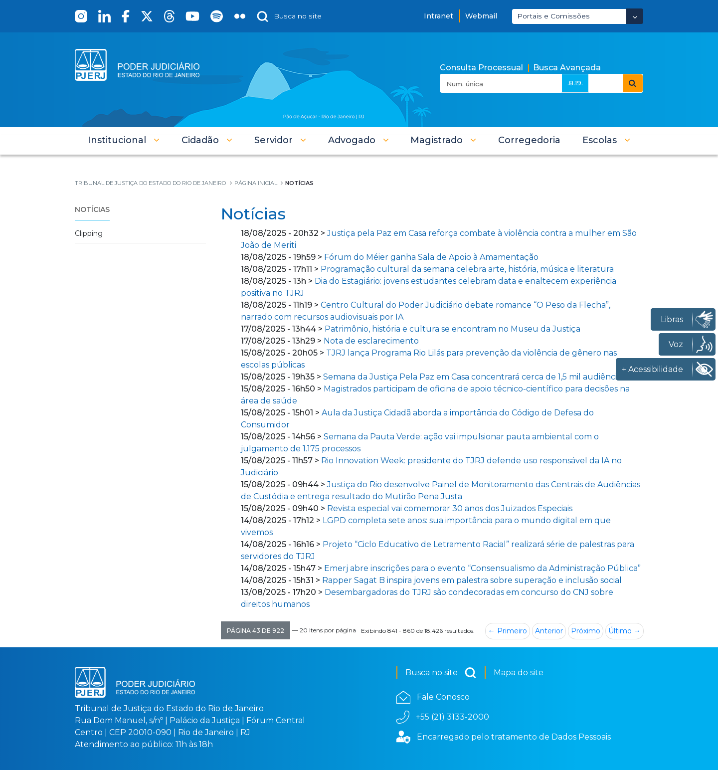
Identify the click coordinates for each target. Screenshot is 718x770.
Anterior (549, 630)
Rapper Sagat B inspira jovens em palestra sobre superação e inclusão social (473, 580)
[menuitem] (529, 140)
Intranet (438, 16)
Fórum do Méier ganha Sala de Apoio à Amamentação (431, 257)
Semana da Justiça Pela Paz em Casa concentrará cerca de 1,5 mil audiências (474, 377)
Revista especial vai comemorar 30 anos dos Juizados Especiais (449, 508)
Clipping (89, 233)
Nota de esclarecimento (371, 341)
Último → (624, 630)
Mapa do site (518, 672)
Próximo (585, 630)
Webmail (481, 16)
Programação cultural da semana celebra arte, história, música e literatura (467, 269)
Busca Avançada (567, 67)
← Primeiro (507, 630)
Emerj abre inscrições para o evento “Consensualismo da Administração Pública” (482, 568)
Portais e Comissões (553, 16)
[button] (124, 140)
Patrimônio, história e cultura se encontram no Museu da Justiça (452, 329)
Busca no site (441, 672)
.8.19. (575, 83)
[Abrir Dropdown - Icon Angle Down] (634, 16)
